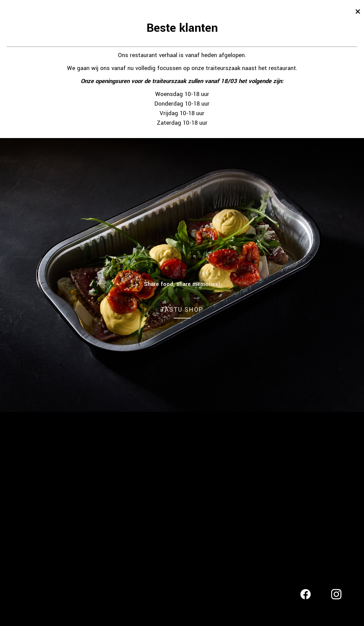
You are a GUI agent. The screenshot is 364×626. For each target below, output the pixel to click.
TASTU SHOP (182, 309)
